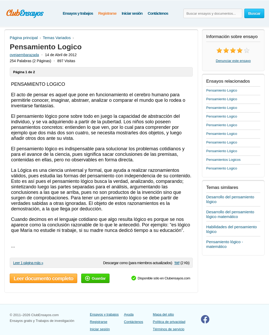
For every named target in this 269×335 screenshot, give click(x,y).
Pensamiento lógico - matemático (224, 244)
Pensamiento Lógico (221, 99)
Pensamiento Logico (221, 90)
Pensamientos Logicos (223, 160)
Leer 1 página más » (28, 263)
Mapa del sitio (163, 314)
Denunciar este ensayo (233, 61)
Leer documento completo (43, 278)
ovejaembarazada (24, 55)
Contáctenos (158, 13)
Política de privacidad (169, 322)
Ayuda (129, 314)
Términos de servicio (168, 329)
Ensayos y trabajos (78, 13)
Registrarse (107, 13)
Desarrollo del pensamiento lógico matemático (230, 214)
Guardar (95, 278)
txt (176, 262)
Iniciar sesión (132, 13)
